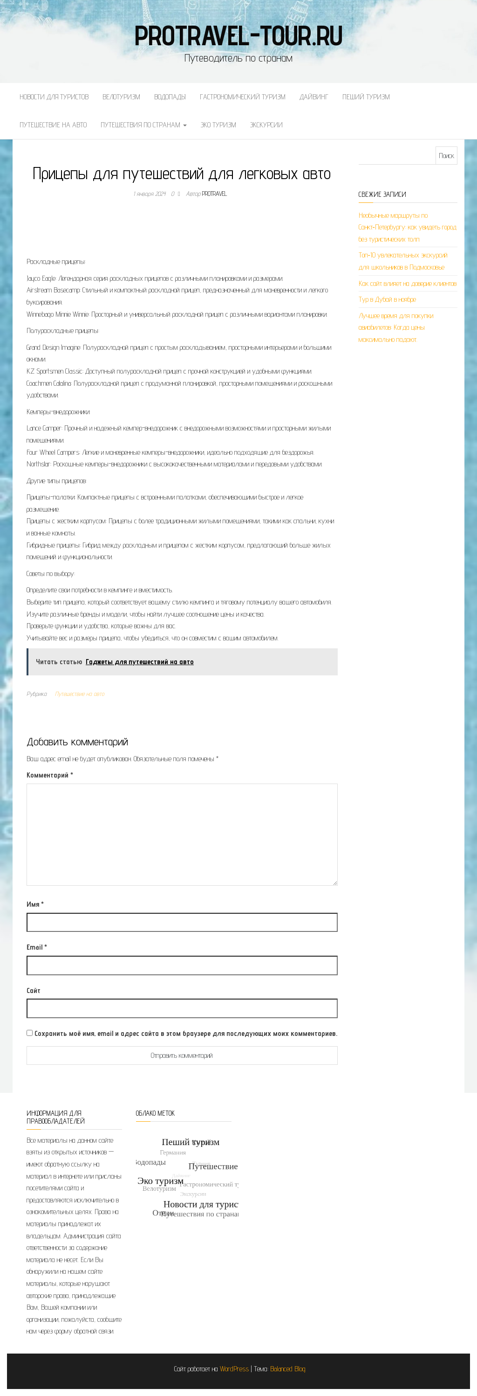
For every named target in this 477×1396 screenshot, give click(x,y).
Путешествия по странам (144, 124)
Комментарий (50, 775)
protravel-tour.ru (239, 35)
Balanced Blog (288, 1368)
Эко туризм (218, 124)
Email (37, 947)
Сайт (34, 990)
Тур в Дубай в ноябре (387, 299)
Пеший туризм (366, 96)
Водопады (170, 96)
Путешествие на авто (53, 124)
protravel (214, 193)
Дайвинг (314, 96)
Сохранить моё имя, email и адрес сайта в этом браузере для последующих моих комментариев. (185, 1033)
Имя (35, 904)
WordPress (234, 1368)
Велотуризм (121, 96)
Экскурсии (266, 124)
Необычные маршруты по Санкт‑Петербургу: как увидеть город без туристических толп (408, 227)
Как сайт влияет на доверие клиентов (408, 283)
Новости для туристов (54, 96)
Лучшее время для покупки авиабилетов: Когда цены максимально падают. (396, 327)
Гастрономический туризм (243, 96)
